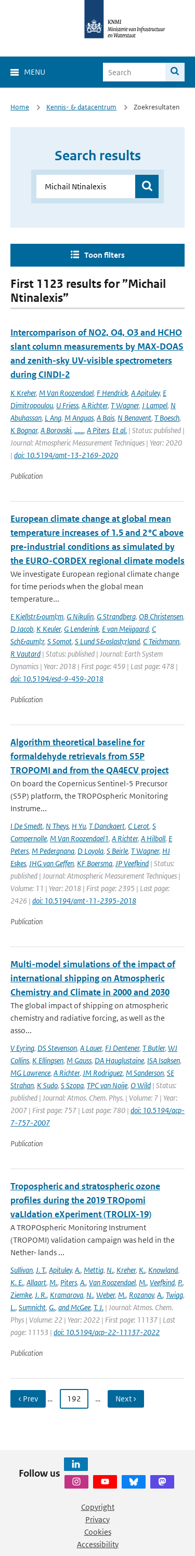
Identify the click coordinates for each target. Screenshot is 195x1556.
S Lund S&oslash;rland (107, 641)
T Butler (153, 1048)
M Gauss (79, 1060)
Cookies (97, 1532)
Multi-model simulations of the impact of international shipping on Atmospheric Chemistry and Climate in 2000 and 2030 (92, 978)
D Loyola (90, 851)
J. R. (41, 1295)
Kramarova (66, 1295)
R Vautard (25, 654)
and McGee (74, 1307)
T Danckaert (107, 826)
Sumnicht (32, 1307)
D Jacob (21, 629)
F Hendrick (112, 393)
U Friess (67, 405)
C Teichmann (161, 641)
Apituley (60, 1270)
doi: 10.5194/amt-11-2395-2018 (84, 901)
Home (19, 107)
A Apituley (145, 393)
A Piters (98, 430)
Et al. (119, 430)
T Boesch (166, 418)
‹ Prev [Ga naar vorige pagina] (28, 1399)
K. (142, 1270)
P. (180, 1282)
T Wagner (125, 405)
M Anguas (79, 418)
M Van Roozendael (66, 393)
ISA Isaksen (163, 1060)
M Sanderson (145, 1073)
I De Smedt (26, 826)
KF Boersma (94, 863)
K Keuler (48, 629)
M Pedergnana (53, 851)
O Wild (141, 1085)
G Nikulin (80, 616)
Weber (105, 1295)
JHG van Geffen (51, 863)
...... (79, 430)
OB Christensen (161, 616)
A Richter (95, 405)
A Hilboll (153, 838)
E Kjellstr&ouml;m (36, 616)
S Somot (59, 641)
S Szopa (72, 1085)
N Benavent (134, 418)
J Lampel (154, 405)
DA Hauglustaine (119, 1060)
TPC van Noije (107, 1085)
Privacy (97, 1519)
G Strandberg (116, 616)
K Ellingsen (47, 1060)
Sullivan (21, 1270)
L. (13, 1307)
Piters (68, 1282)
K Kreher (23, 393)
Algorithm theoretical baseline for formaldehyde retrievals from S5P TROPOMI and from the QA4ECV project (89, 756)
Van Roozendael (112, 1282)
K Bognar (23, 430)
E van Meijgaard (125, 629)
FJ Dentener (122, 1048)
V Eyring (22, 1048)
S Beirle (117, 851)
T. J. (98, 1307)
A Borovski (56, 430)
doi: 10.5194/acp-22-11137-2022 (107, 1332)
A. (78, 1270)
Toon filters (104, 255)
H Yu (79, 826)
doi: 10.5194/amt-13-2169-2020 (66, 455)
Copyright (97, 1507)
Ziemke (21, 1295)
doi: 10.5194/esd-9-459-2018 (56, 679)
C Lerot (138, 826)
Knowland (163, 1270)
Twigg (174, 1295)
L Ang (53, 418)
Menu (34, 72)
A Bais (105, 418)
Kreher (126, 1270)
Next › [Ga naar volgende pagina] (125, 1399)
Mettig (93, 1270)
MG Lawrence (30, 1073)
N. (110, 1270)
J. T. (41, 1270)
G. (52, 1307)
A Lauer (91, 1048)
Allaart (36, 1282)
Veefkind (162, 1282)
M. (53, 1282)
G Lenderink (81, 629)
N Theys (57, 826)
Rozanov (141, 1295)
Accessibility (98, 1544)
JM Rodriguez (103, 1073)
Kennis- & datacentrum (81, 107)
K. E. (16, 1282)
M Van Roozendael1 (79, 838)
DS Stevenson (57, 1048)
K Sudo (47, 1085)
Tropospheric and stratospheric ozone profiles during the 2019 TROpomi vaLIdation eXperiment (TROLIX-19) (85, 1200)
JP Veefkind (132, 863)
